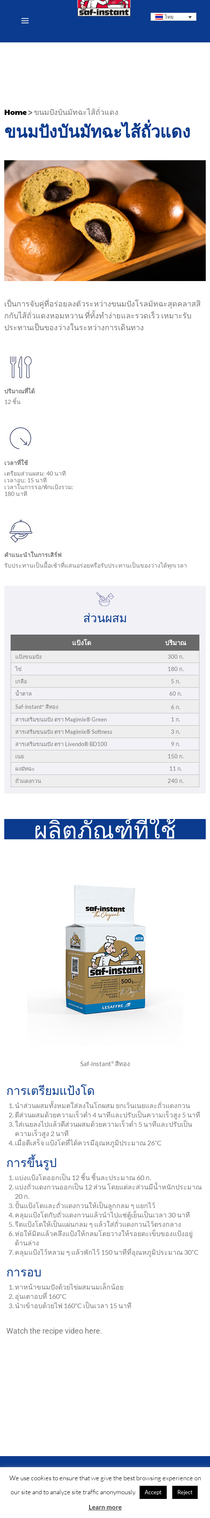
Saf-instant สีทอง (105, 1063)
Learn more (105, 1507)
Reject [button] (185, 1492)
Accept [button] (153, 1492)
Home (15, 111)
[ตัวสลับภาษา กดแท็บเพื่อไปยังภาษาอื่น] (174, 17)
